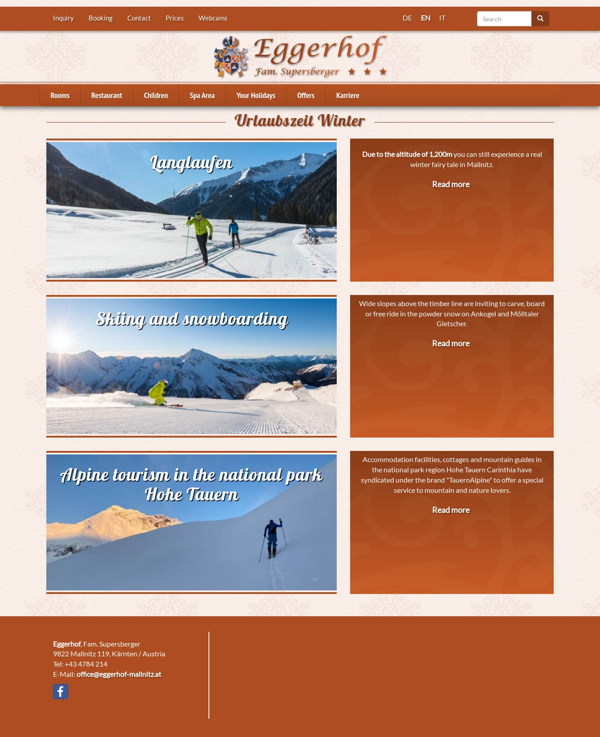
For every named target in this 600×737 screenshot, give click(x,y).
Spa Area (202, 95)
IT (442, 17)
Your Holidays (256, 95)
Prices (175, 18)
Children (156, 95)
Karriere (347, 95)
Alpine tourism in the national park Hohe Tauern (191, 484)
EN (425, 17)
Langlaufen (192, 162)
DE (407, 17)
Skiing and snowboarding (191, 318)
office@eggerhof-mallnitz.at (119, 674)
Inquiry (63, 18)
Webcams (213, 18)
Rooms (60, 95)
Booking (101, 18)
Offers (305, 95)
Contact (139, 18)
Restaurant (106, 95)
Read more (450, 184)
